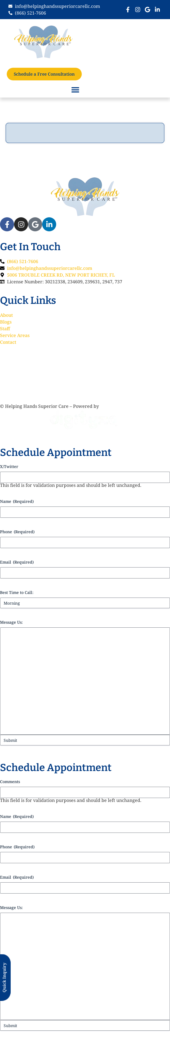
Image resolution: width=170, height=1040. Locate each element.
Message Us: (11, 622)
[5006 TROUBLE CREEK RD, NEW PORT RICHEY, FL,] (85, 373)
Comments (10, 781)
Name (17, 501)
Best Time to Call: (16, 592)
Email (17, 562)
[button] (75, 89)
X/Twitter (9, 466)
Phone (17, 532)
